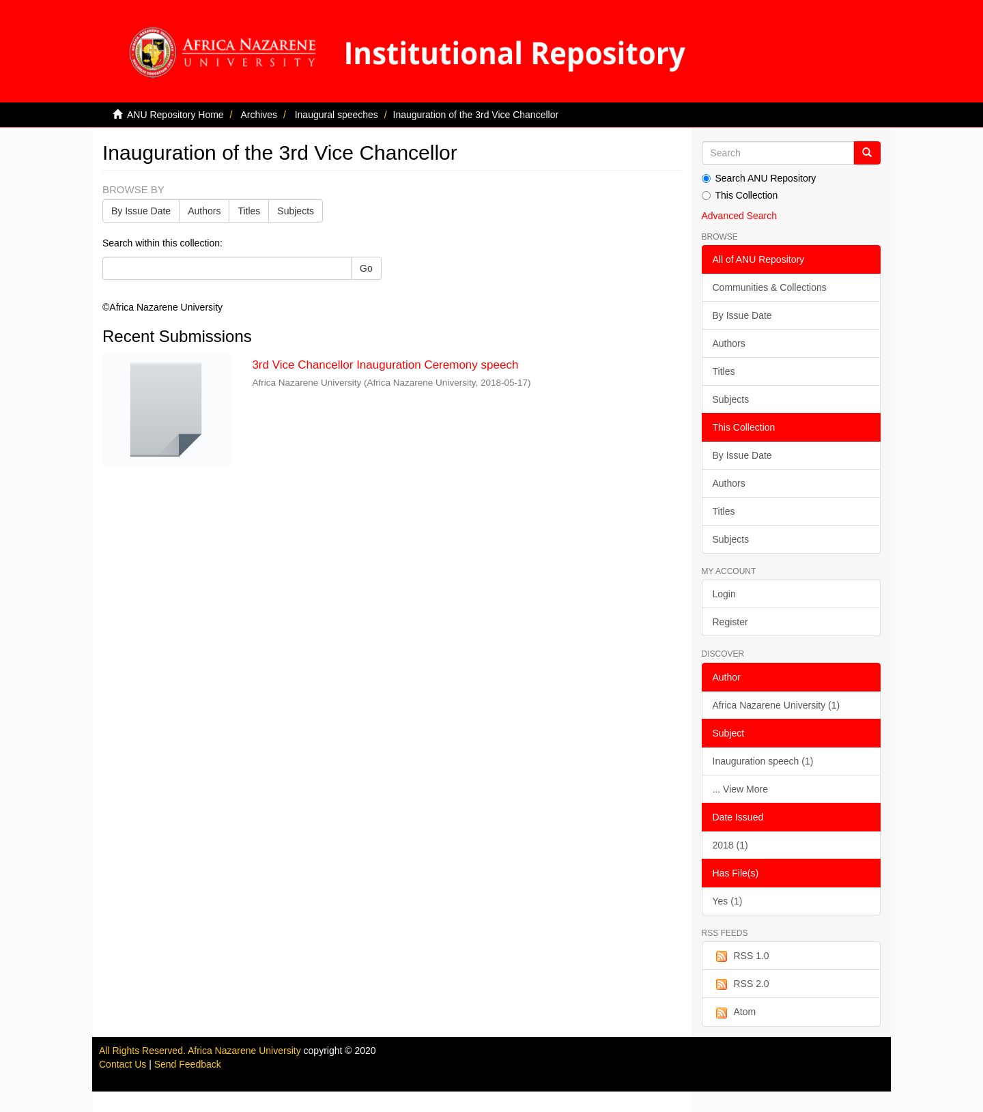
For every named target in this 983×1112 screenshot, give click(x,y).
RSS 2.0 (741, 984)
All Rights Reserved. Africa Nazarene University (201, 1050)
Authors (204, 210)
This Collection (740, 195)
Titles (249, 210)
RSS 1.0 (741, 956)
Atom (734, 1012)
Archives (258, 114)
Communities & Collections (770, 287)
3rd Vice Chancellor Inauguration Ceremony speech (385, 364)
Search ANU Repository (759, 178)
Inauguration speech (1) (763, 761)
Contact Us (122, 1064)
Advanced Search (740, 215)
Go (366, 268)
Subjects (295, 210)
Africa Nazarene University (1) (776, 705)
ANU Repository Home (175, 114)
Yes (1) (728, 901)
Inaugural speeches (336, 114)
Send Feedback (187, 1064)
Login (724, 593)
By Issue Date (141, 210)
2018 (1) (730, 845)
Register (730, 621)
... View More (740, 789)
